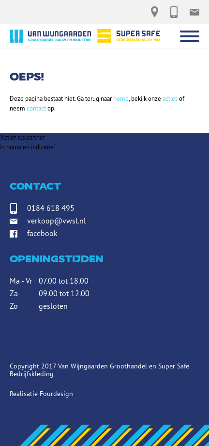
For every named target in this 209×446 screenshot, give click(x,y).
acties (170, 99)
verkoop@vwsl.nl (56, 220)
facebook (42, 233)
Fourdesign (56, 393)
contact (36, 108)
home (121, 99)
